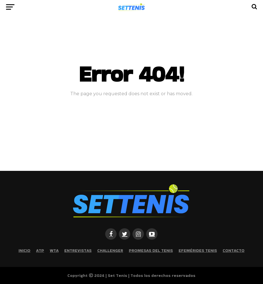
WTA (54, 250)
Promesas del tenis (151, 250)
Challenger (110, 250)
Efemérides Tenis (198, 250)
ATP (40, 250)
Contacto (234, 250)
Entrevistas (78, 250)
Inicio (24, 250)
